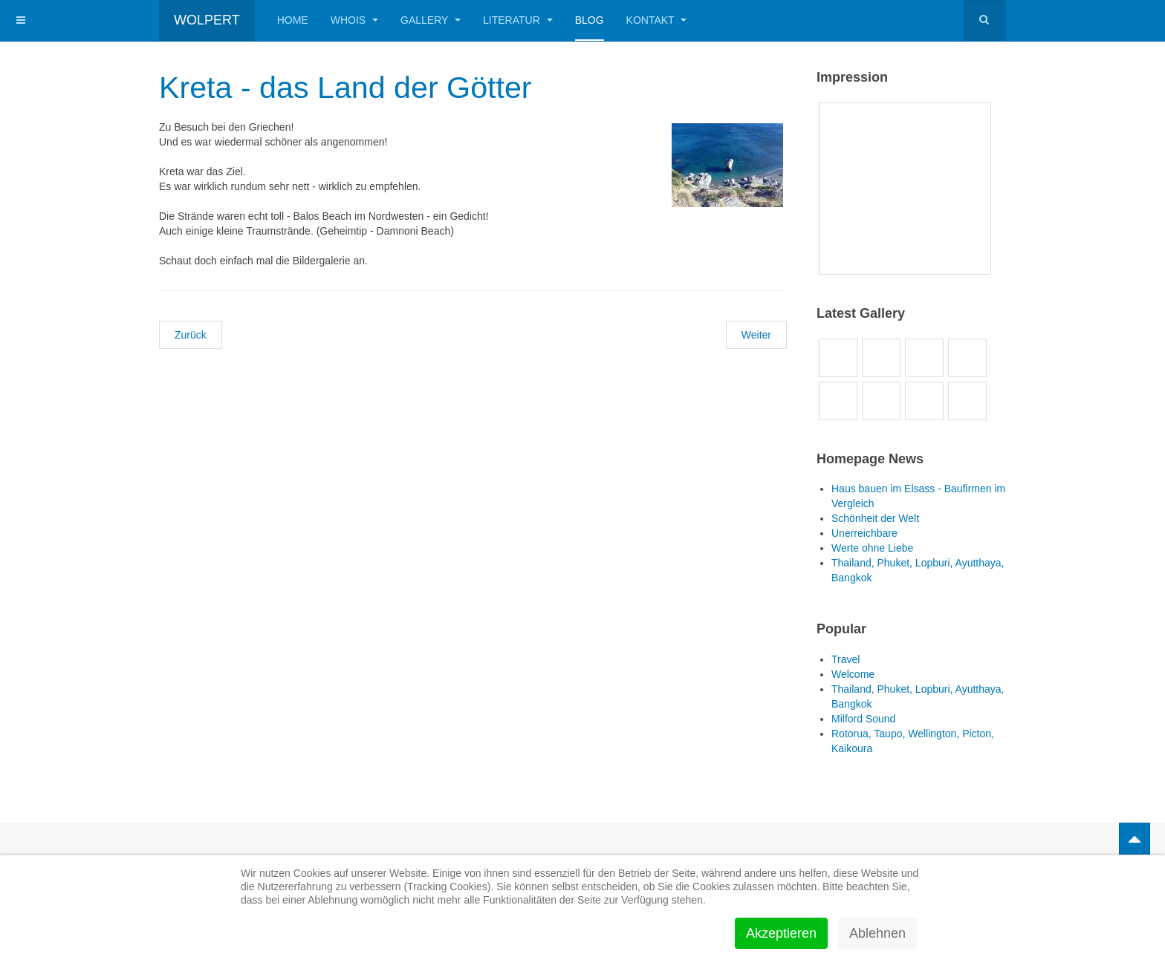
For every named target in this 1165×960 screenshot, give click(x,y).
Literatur (518, 20)
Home (292, 20)
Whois (354, 20)
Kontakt (656, 20)
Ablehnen (877, 933)
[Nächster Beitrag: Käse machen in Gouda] (756, 335)
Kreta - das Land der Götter (349, 87)
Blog (589, 20)
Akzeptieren (781, 933)
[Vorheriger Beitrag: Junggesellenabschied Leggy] (190, 335)
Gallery (430, 20)
